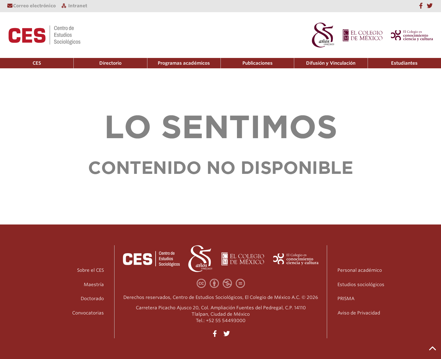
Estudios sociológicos (360, 284)
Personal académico (359, 270)
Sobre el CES (90, 270)
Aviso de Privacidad (358, 313)
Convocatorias (88, 313)
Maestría (94, 284)
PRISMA (346, 298)
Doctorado (92, 298)
